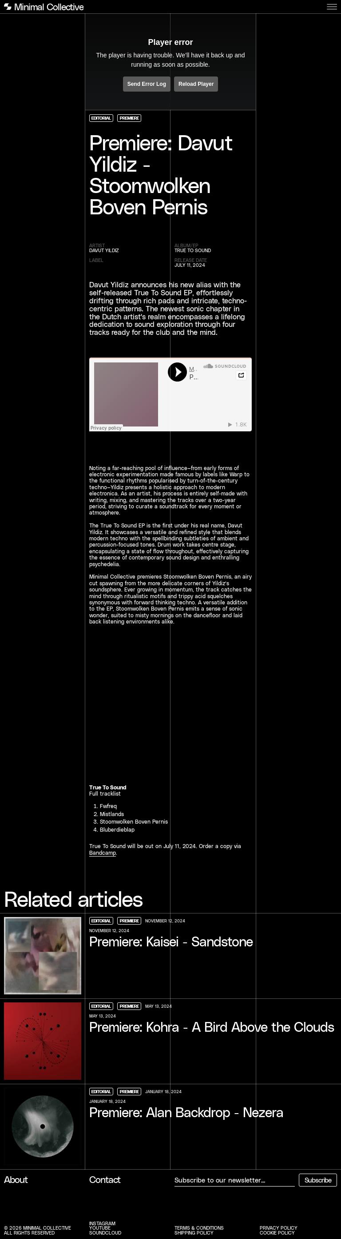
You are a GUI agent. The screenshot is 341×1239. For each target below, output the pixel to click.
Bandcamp (102, 852)
